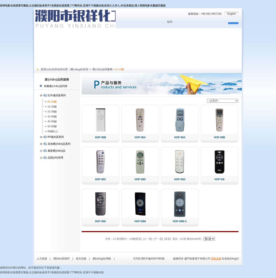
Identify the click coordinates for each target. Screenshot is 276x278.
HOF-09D (140, 179)
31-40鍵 (52, 116)
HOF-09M (140, 221)
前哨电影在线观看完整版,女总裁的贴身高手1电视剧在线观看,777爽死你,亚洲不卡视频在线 (52, 272)
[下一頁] (158, 238)
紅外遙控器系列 (57, 95)
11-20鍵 (52, 106)
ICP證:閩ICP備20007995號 (149, 258)
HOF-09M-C (180, 221)
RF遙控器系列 (56, 136)
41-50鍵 (52, 121)
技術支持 (39, 49)
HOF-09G (179, 179)
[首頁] (138, 238)
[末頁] (167, 238)
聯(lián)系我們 (61, 258)
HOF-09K (100, 221)
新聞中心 (39, 39)
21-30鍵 (52, 111)
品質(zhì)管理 (55, 157)
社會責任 (39, 58)
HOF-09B (219, 137)
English (231, 13)
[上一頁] (147, 238)
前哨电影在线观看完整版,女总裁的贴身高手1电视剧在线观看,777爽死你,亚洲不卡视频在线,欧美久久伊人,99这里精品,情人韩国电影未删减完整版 (83, 5)
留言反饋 (39, 63)
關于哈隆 (39, 35)
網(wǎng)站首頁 (43, 30)
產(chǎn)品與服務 (44, 44)
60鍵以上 (53, 131)
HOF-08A (140, 137)
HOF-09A (179, 137)
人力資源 (39, 54)
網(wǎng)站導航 (102, 258)
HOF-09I (219, 179)
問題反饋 (216, 258)
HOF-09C (100, 179)
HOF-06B (100, 137)
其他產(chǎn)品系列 (59, 143)
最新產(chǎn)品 (56, 150)
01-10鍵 (52, 101)
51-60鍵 (52, 126)
